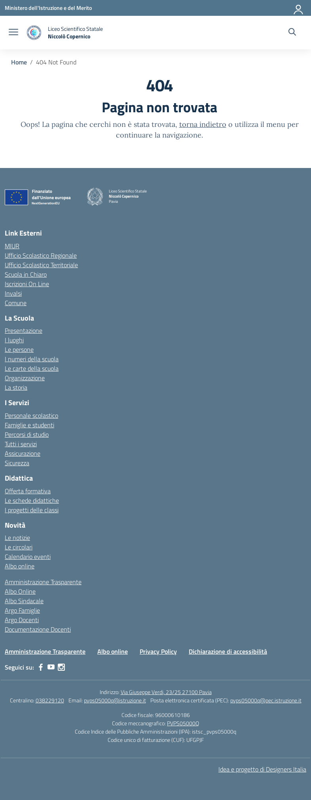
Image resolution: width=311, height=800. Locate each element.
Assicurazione (22, 453)
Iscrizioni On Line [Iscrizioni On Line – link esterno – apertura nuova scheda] (27, 284)
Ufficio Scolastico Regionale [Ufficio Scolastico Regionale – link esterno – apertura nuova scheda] (41, 255)
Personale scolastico (31, 415)
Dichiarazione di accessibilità (228, 651)
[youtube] (51, 667)
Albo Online (20, 591)
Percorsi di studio (27, 434)
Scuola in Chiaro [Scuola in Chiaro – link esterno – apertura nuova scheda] (26, 274)
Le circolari (18, 547)
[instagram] (61, 667)
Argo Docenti (22, 620)
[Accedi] (298, 8)
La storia (16, 387)
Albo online (19, 566)
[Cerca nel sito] (292, 33)
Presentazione (23, 330)
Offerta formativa (28, 491)
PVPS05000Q (183, 723)
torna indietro (202, 124)
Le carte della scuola (32, 368)
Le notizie (17, 537)
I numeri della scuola (32, 359)
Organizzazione (25, 378)
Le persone (19, 349)
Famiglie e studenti (29, 425)
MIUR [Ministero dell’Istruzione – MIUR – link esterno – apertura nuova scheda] (12, 246)
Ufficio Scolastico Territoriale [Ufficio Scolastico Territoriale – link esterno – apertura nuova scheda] (41, 265)
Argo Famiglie (22, 610)
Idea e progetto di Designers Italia (262, 769)
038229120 (50, 700)
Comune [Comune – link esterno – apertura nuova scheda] (16, 303)
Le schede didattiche (32, 500)
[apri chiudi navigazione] (13, 33)
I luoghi (14, 340)
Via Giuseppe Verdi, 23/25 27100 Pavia (166, 692)
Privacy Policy (158, 651)
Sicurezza (17, 463)
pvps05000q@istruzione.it (115, 700)
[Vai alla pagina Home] (19, 62)
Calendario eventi (28, 556)
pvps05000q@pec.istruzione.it (266, 700)
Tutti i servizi (21, 444)
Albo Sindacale (24, 601)
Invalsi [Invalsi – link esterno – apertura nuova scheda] (13, 293)
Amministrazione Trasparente (43, 582)
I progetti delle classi (32, 510)
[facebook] (40, 667)
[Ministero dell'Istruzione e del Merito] (48, 8)
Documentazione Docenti (38, 629)
